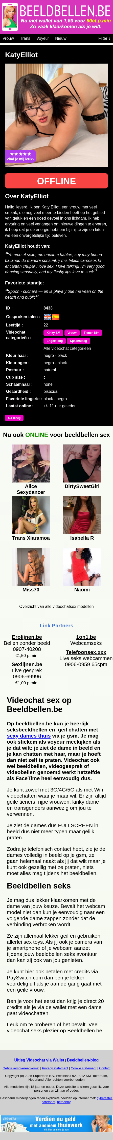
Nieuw (60, 38)
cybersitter (104, 1098)
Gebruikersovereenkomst (21, 1068)
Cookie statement (83, 1068)
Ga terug (14, 418)
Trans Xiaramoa (31, 538)
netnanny (64, 1102)
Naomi (82, 589)
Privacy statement (55, 1068)
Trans (25, 38)
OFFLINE (56, 181)
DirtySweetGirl (82, 486)
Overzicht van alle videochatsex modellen (56, 606)
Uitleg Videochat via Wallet (39, 1060)
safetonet (48, 1102)
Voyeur (42, 38)
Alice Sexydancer (31, 489)
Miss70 (30, 589)
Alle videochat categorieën (67, 348)
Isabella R (82, 538)
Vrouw (8, 38)
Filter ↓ (104, 38)
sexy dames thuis (29, 736)
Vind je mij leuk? (20, 156)
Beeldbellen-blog (83, 1060)
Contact (104, 1068)
